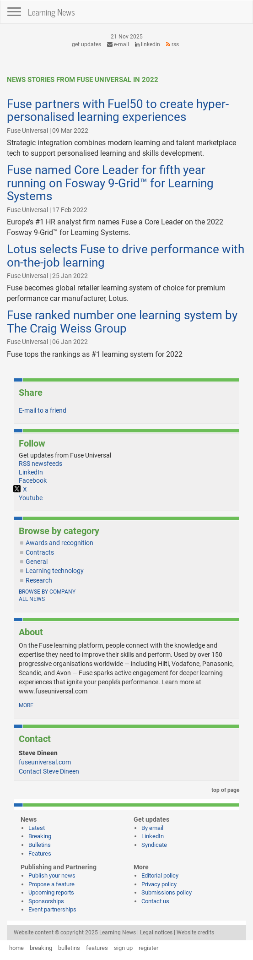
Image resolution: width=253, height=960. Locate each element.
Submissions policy (166, 892)
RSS (172, 44)
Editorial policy (159, 875)
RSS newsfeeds (40, 463)
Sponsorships (46, 901)
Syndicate (154, 844)
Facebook (33, 480)
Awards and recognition (59, 542)
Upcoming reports (51, 892)
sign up (123, 947)
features (97, 947)
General (37, 561)
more (26, 705)
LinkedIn (147, 44)
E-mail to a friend (42, 410)
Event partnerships (52, 909)
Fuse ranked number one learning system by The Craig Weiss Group (122, 321)
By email (152, 827)
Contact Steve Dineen (49, 771)
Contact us (155, 901)
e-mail (118, 44)
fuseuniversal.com (45, 762)
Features (39, 853)
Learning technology (55, 570)
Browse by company (47, 592)
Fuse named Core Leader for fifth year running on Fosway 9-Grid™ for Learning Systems (110, 183)
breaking (41, 947)
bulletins (69, 947)
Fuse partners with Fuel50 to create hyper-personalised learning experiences (118, 110)
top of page (223, 790)
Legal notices (156, 932)
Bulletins (39, 844)
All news (32, 599)
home (16, 947)
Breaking (39, 836)
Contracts (40, 552)
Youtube (31, 498)
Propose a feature (51, 884)
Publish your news (51, 875)
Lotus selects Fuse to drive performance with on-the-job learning (125, 255)
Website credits (195, 932)
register (148, 947)
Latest (36, 827)
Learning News (51, 12)
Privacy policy (159, 884)
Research (39, 580)
